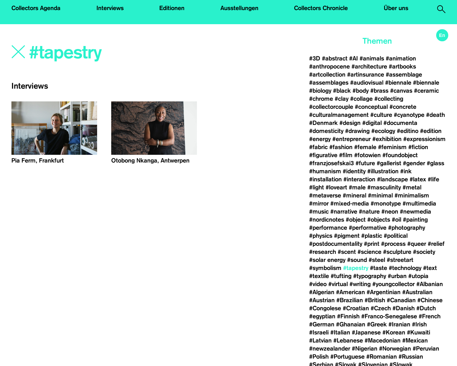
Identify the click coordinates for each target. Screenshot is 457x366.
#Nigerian (364, 349)
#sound (357, 260)
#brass (379, 91)
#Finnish (348, 316)
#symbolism (325, 268)
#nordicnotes (326, 220)
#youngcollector (393, 284)
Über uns (396, 8)
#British (375, 300)
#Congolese (325, 308)
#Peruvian (426, 349)
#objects (378, 220)
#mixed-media (349, 203)
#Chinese (430, 300)
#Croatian (356, 308)
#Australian (417, 292)
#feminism (392, 147)
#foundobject (400, 155)
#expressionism (424, 139)
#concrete (402, 107)
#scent (347, 252)
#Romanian (381, 357)
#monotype (386, 203)
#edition (431, 131)
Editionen (171, 8)
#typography (369, 276)
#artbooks (402, 66)
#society (424, 252)
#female (365, 147)
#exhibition (387, 139)
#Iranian (399, 324)
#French (430, 316)
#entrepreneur (351, 139)
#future (365, 163)
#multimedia (419, 203)
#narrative (343, 212)
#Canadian (401, 300)
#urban (397, 276)
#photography (406, 228)
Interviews (110, 8)
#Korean (393, 332)
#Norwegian (395, 349)
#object (356, 220)
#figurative (323, 155)
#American (350, 292)
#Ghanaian (350, 324)
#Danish (403, 308)
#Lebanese (348, 340)
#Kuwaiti (418, 332)
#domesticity (326, 131)
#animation (401, 58)
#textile (319, 276)
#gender (414, 163)
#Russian (411, 357)
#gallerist (389, 163)
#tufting (341, 276)
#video (318, 284)
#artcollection (327, 75)
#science (369, 252)
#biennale (398, 83)
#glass (435, 163)
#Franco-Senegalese (389, 316)
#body (360, 91)
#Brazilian (349, 300)
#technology (405, 268)
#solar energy (327, 260)
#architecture (369, 66)
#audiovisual (366, 83)
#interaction (359, 179)
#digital (372, 123)
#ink (406, 171)
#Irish (419, 324)
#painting (415, 220)
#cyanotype (409, 115)
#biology (320, 91)
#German (321, 324)
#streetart (400, 260)
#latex (418, 179)
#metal (412, 187)
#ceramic (426, 91)
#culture (381, 115)
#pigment (347, 236)
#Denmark (323, 123)
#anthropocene (329, 66)
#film (345, 155)
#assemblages (328, 83)
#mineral (354, 195)
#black (342, 91)
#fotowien (367, 155)
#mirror (319, 203)
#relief (436, 244)
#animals (372, 58)
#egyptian (322, 316)
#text (430, 268)
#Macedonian (383, 340)
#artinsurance (365, 75)
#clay (341, 99)
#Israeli (319, 332)
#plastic (371, 236)
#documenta (400, 123)
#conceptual (371, 107)
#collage (361, 99)
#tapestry (355, 268)
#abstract (334, 58)
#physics (320, 236)
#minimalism (411, 195)
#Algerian (321, 292)
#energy (320, 139)
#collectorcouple (331, 107)
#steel (377, 260)
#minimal (380, 195)
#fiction (418, 147)
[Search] (114, 52)
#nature (369, 212)
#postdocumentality (335, 244)
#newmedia (415, 212)
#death (435, 115)
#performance (328, 228)
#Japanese (366, 332)
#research (322, 252)
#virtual (338, 284)
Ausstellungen (239, 8)
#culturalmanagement (339, 115)
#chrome (321, 99)
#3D (314, 58)
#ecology (383, 131)
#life (433, 179)
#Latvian (320, 340)
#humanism (325, 171)
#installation (325, 179)
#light (316, 187)
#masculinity (384, 187)
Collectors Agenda (35, 8)
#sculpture (397, 252)
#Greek (377, 324)
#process (393, 244)
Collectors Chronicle (321, 8)
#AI (353, 58)
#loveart (336, 187)
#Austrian (322, 300)
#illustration (383, 171)
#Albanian (429, 284)
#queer (416, 244)
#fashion (340, 147)
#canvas (401, 91)
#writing (360, 284)
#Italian (340, 332)
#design (350, 123)
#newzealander (329, 349)
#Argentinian (384, 292)
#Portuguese (347, 357)
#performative (367, 228)
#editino (407, 131)
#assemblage (404, 75)
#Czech (381, 308)
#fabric (318, 147)
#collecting (388, 99)
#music (319, 212)
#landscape (392, 179)
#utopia (418, 276)
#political (396, 236)
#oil (396, 220)
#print (371, 244)
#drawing (357, 131)
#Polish (319, 357)
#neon (389, 212)
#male (357, 187)
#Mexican (415, 340)
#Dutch (426, 308)
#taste (378, 268)
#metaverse (325, 195)
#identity (354, 171)
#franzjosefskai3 (331, 163)
